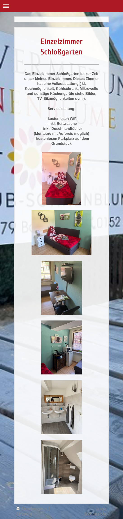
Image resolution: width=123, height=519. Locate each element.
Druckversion (32, 508)
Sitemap (24, 514)
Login (101, 508)
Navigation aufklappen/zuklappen (61, 6)
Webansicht (95, 514)
